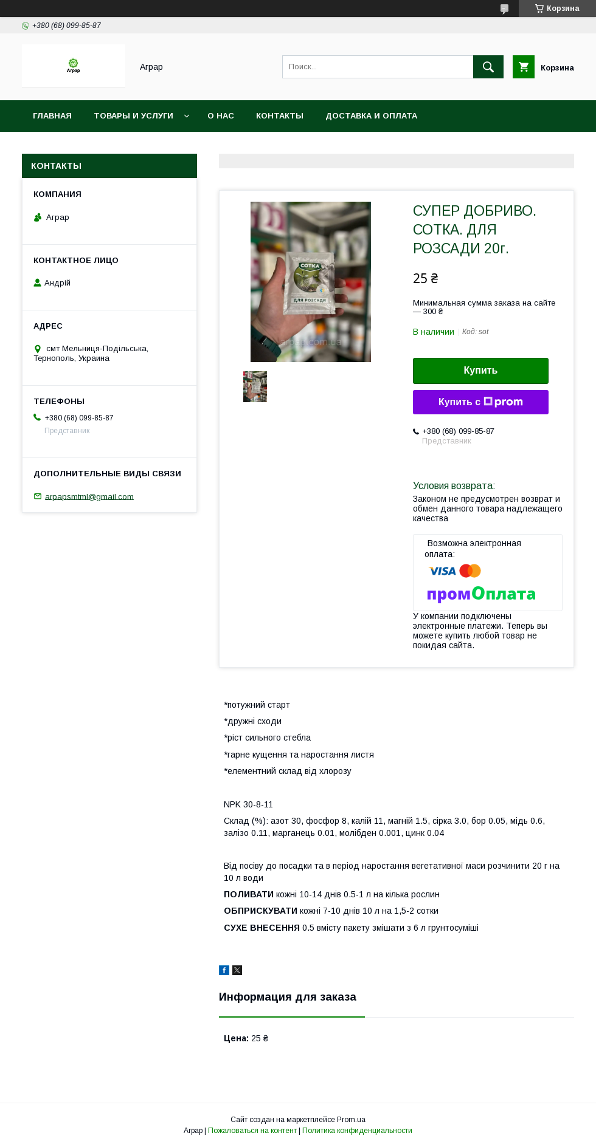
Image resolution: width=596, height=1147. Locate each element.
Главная (52, 115)
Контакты (279, 115)
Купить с (480, 402)
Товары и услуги (133, 115)
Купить (481, 370)
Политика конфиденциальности (357, 1130)
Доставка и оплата (371, 115)
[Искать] (488, 66)
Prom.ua (351, 1119)
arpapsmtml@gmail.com (89, 496)
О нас (220, 115)
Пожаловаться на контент (252, 1130)
